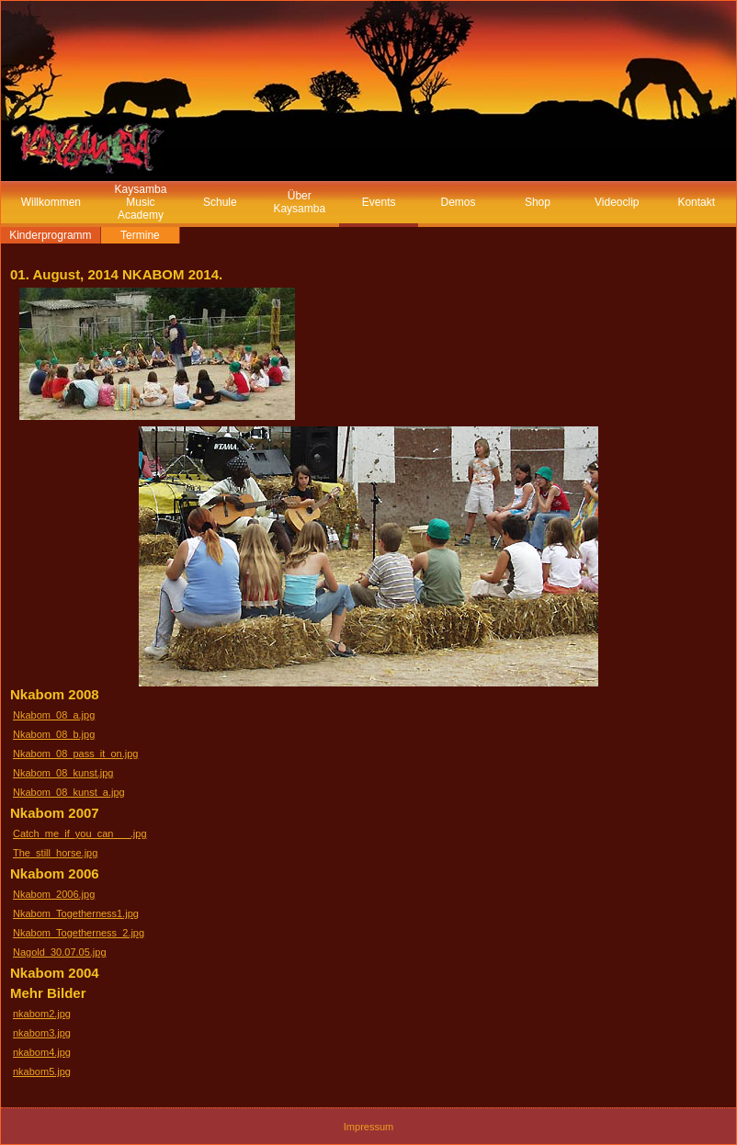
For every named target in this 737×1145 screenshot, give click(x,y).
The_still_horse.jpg (55, 852)
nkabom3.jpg (42, 1032)
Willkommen (51, 202)
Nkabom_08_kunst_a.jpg (69, 792)
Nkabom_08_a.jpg (54, 714)
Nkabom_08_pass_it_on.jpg (75, 753)
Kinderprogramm (50, 235)
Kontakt (696, 202)
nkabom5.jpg (42, 1071)
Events (379, 202)
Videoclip (617, 202)
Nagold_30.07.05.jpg (60, 952)
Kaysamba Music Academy (141, 202)
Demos (458, 202)
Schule (220, 202)
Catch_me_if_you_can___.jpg (80, 833)
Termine (140, 235)
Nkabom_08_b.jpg (54, 734)
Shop (537, 202)
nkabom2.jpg (42, 1013)
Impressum (368, 1126)
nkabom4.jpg (42, 1052)
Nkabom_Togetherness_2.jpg (78, 932)
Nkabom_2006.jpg (54, 894)
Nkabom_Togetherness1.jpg (76, 913)
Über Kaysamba (299, 202)
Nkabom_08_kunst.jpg (63, 772)
